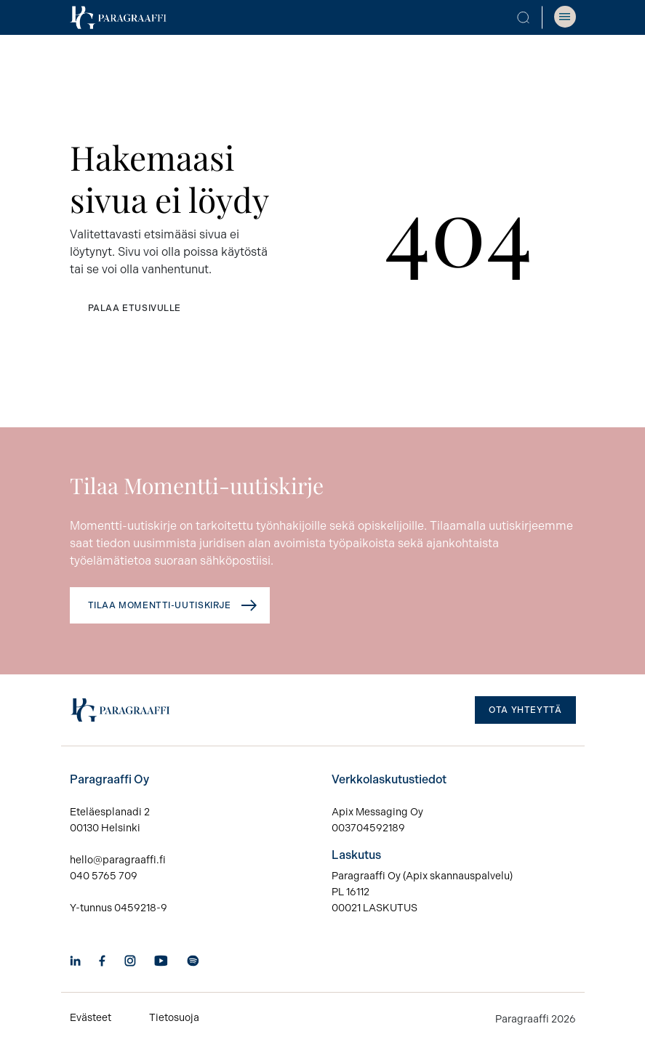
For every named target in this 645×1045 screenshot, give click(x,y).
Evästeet (90, 1018)
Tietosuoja (174, 1018)
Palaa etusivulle (135, 308)
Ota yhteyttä (525, 710)
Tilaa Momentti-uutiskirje (159, 605)
